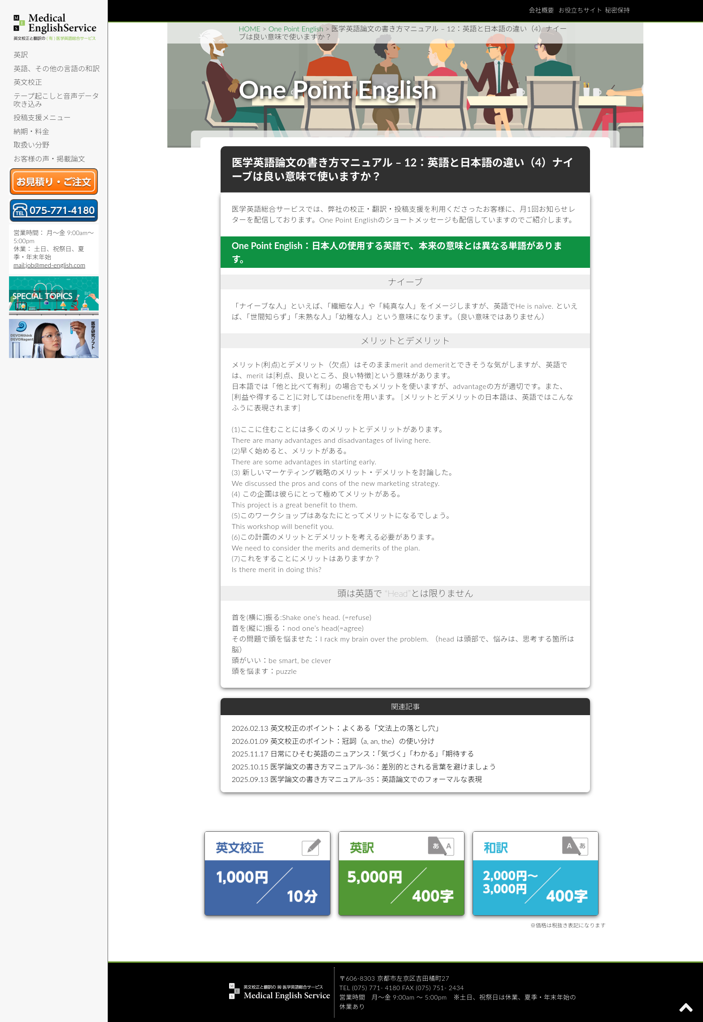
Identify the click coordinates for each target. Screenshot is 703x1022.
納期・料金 (31, 131)
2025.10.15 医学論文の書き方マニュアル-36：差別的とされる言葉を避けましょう (364, 766)
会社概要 (541, 10)
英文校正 (27, 82)
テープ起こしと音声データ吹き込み (56, 100)
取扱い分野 (31, 144)
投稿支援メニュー (42, 117)
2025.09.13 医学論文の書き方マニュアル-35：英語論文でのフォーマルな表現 (357, 779)
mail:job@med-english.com (49, 265)
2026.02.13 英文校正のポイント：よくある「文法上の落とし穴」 (337, 728)
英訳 (20, 54)
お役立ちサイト (580, 10)
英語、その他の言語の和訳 (56, 68)
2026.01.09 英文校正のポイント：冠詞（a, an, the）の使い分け (333, 741)
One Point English (296, 28)
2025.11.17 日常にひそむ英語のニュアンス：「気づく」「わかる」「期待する (353, 753)
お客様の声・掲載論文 (49, 158)
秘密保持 (617, 10)
